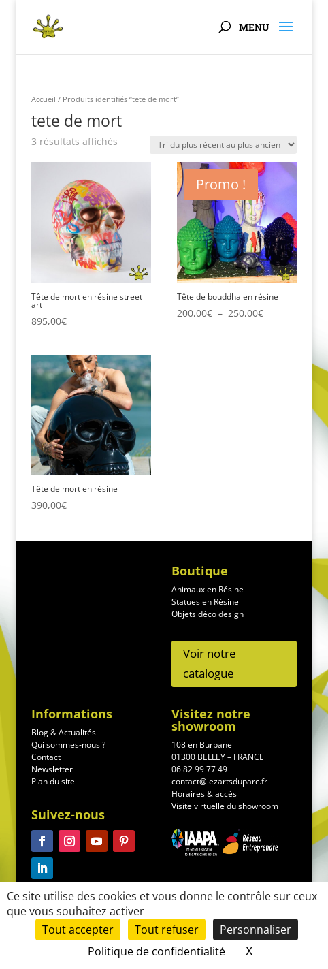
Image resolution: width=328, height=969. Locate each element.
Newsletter (52, 772)
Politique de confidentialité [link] (156, 951)
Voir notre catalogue (209, 663)
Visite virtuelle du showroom (224, 809)
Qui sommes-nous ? (68, 748)
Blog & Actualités (63, 736)
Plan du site (53, 785)
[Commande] (223, 145)
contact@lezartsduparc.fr (219, 785)
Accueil (43, 99)
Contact (46, 760)
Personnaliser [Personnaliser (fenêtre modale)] (255, 929)
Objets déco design (207, 614)
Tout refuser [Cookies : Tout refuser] (167, 929)
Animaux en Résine (207, 589)
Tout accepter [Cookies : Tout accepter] (78, 929)
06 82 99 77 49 (199, 772)
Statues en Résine (205, 601)
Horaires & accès (204, 797)
